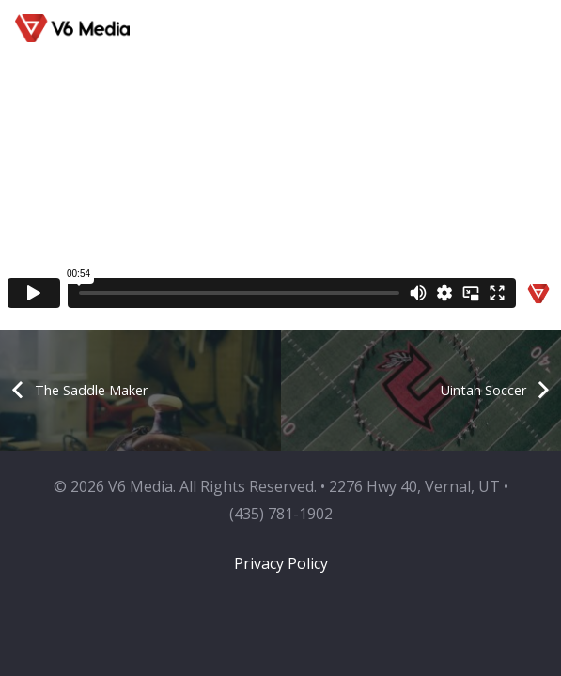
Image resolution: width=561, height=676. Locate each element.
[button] (502, 28)
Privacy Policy (281, 563)
